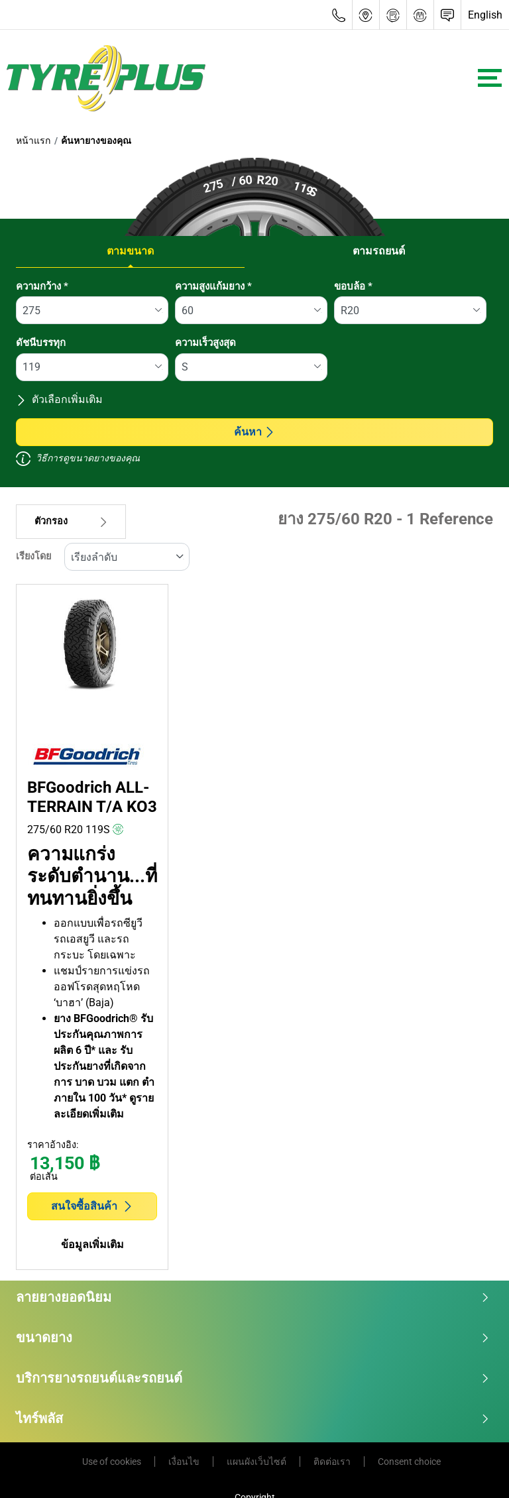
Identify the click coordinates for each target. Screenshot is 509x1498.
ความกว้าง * (42, 286)
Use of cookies (111, 1461)
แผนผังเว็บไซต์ (256, 1461)
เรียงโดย (33, 556)
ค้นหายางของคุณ (96, 140)
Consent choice (409, 1461)
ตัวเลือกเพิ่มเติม (59, 399)
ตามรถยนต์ (379, 251)
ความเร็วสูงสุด (205, 343)
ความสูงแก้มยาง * (213, 286)
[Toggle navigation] (489, 77)
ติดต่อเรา (332, 1461)
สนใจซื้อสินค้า (92, 1206)
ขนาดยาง (253, 1337)
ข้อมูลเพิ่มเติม (92, 1244)
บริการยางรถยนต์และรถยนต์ (253, 1378)
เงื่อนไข (183, 1461)
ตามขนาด (130, 251)
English (485, 15)
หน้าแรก (33, 140)
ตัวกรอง (70, 521)
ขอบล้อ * (353, 286)
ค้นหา (254, 432)
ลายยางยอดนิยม (253, 1297)
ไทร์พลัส (253, 1418)
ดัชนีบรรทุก (41, 343)
